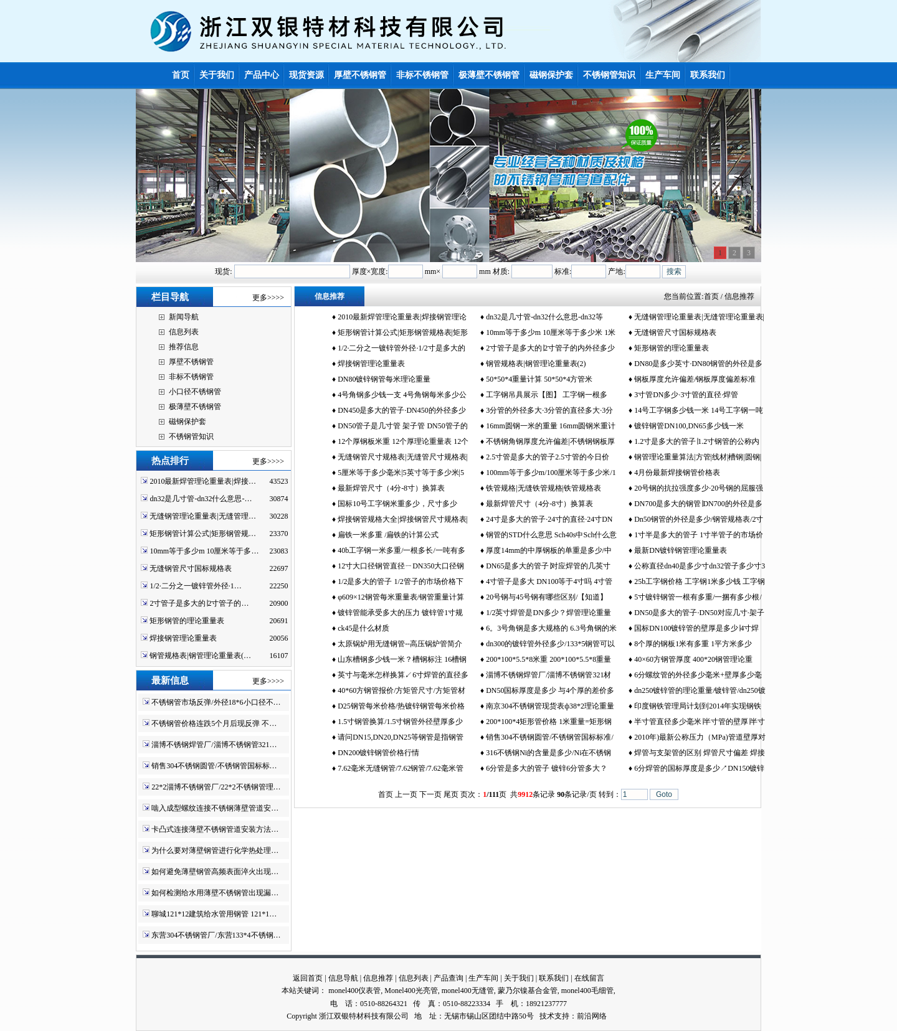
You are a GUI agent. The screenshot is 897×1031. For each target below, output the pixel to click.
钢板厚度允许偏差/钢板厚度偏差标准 (695, 379)
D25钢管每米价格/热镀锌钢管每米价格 (401, 706)
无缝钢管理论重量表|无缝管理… (202, 516)
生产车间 (483, 978)
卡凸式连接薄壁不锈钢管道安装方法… (214, 829)
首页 (711, 296)
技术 (546, 1016)
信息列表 (184, 331)
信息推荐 (378, 978)
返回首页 (308, 978)
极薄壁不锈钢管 (195, 406)
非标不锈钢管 (191, 376)
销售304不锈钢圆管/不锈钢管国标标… (214, 765)
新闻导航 (184, 317)
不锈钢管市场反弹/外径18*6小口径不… (215, 702)
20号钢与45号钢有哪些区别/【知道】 (546, 597)
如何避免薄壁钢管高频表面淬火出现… (214, 871)
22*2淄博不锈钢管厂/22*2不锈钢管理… (215, 787)
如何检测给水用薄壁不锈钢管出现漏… (214, 892)
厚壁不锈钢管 (191, 361)
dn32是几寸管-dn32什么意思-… (201, 498)
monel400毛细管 (587, 990)
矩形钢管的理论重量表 (187, 620)
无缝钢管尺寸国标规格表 (191, 568)
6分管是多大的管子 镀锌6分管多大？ (546, 768)
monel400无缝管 (468, 990)
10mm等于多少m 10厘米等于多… (204, 551)
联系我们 (554, 978)
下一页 (430, 794)
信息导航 (343, 978)
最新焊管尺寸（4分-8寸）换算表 (391, 488)
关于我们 (519, 978)
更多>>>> (268, 297)
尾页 (451, 794)
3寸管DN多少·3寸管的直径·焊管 (686, 394)
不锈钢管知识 (191, 436)
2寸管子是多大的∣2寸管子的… (199, 603)
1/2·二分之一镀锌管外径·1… (195, 585)
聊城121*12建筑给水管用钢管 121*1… (214, 914)
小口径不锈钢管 (195, 391)
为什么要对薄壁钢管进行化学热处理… (214, 850)
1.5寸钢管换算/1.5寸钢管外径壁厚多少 (400, 721)
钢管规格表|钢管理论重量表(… (200, 655)
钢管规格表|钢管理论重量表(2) (536, 363)
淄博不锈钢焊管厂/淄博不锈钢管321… (214, 744)
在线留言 (589, 978)
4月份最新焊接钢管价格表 (677, 472)
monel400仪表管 (354, 990)
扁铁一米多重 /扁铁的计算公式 (388, 534)
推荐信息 (184, 346)
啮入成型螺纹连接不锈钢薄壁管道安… (214, 808)
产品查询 (448, 978)
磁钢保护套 (187, 421)
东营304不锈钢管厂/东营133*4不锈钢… (215, 935)
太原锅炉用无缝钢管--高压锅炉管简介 (400, 643)
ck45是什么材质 (363, 628)
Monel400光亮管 (410, 990)
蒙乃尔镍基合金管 (528, 990)
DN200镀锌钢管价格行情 (378, 752)
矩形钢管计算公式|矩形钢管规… (202, 533)
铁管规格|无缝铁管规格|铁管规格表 (543, 488)
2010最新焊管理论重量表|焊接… (202, 481)
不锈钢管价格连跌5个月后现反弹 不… (214, 723)
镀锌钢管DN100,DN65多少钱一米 (689, 425)
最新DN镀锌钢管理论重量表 (680, 550)
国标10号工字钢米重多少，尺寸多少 (397, 503)
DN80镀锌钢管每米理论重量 (384, 379)
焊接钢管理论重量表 (183, 638)
